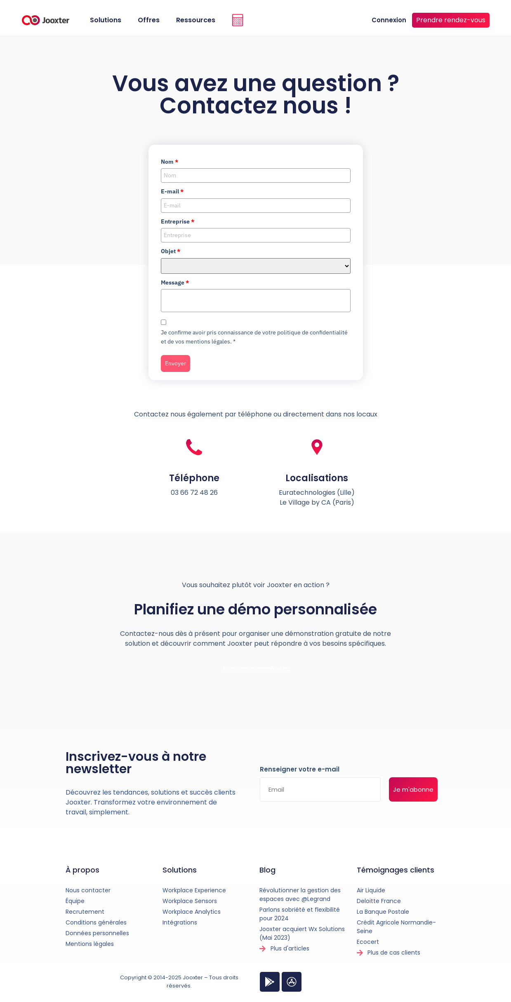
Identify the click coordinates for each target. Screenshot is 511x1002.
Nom (169, 161)
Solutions (105, 20)
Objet (170, 251)
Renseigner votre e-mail (299, 770)
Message (175, 282)
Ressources (195, 20)
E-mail (172, 191)
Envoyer (175, 363)
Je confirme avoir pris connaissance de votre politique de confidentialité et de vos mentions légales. (254, 337)
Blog (267, 870)
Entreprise (177, 221)
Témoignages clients (395, 870)
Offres (149, 20)
